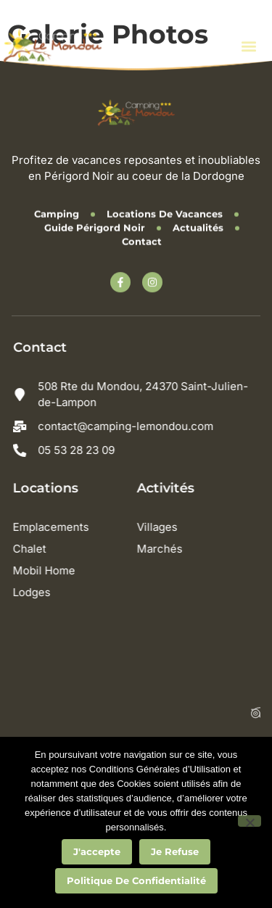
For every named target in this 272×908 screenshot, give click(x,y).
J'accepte (96, 851)
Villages (162, 527)
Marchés (165, 549)
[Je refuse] (249, 821)
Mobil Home (49, 570)
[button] (248, 45)
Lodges (37, 592)
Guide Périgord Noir (94, 225)
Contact (142, 239)
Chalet (34, 549)
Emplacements (56, 527)
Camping (56, 212)
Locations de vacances (165, 212)
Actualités (198, 225)
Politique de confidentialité (136, 880)
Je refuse (175, 851)
